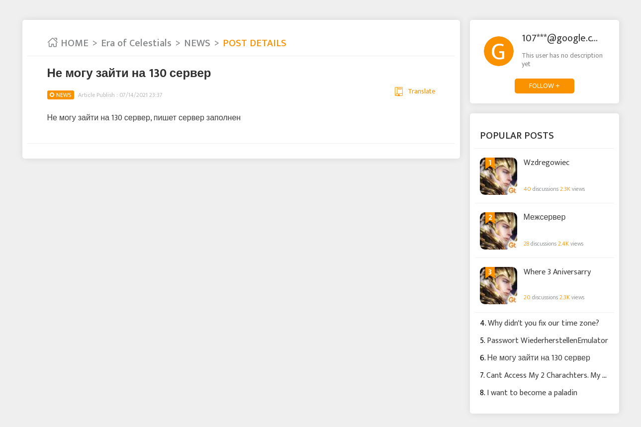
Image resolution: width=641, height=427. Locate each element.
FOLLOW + (544, 85)
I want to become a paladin (532, 393)
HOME (68, 43)
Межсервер (545, 217)
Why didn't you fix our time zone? (543, 323)
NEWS (197, 43)
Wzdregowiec (546, 163)
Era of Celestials (136, 43)
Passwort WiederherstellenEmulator (547, 340)
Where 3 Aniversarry (557, 272)
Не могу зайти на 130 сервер (538, 358)
